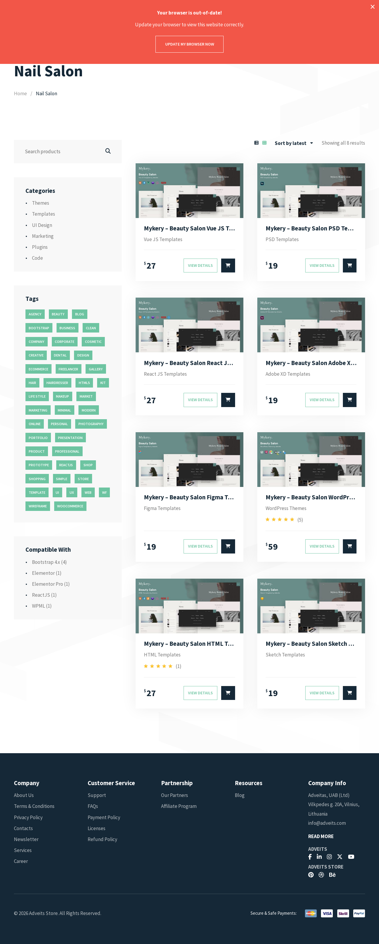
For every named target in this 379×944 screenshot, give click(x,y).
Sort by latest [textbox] (290, 143)
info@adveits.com (327, 823)
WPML (38, 606)
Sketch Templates (285, 654)
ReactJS (41, 595)
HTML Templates (162, 654)
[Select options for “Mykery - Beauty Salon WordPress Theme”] (349, 546)
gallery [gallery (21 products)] (96, 369)
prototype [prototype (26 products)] (39, 465)
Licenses (96, 828)
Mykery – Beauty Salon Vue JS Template (189, 228)
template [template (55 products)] (37, 492)
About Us (24, 795)
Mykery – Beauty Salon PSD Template (311, 228)
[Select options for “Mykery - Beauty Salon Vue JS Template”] (228, 266)
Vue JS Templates (163, 239)
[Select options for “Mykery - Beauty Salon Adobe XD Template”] (349, 400)
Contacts (23, 828)
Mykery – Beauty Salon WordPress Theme (311, 497)
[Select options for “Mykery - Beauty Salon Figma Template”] (228, 546)
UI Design (42, 225)
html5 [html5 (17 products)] (84, 382)
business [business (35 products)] (67, 328)
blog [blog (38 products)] (79, 314)
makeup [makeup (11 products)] (62, 396)
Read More (321, 836)
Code (37, 258)
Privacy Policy (28, 817)
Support (97, 795)
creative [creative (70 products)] (36, 355)
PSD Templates (282, 239)
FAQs (93, 806)
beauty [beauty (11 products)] (58, 314)
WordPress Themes (286, 508)
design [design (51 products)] (83, 355)
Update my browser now (189, 44)
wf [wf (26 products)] (104, 492)
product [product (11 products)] (37, 451)
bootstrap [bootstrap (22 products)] (39, 328)
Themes (40, 203)
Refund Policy (102, 839)
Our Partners (174, 795)
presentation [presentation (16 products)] (70, 437)
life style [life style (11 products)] (37, 396)
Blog (240, 795)
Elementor (43, 573)
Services (23, 850)
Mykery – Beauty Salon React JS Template (189, 363)
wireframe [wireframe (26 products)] (38, 506)
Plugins (40, 247)
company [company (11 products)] (36, 341)
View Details (200, 265)
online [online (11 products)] (35, 424)
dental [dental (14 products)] (60, 355)
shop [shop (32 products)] (88, 465)
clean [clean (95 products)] (91, 328)
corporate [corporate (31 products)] (64, 341)
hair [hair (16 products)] (32, 382)
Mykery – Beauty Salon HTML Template (189, 644)
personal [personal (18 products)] (59, 424)
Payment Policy (104, 817)
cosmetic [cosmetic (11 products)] (93, 341)
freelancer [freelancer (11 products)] (68, 369)
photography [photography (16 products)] (91, 424)
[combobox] (294, 143)
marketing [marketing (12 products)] (38, 410)
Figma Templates (162, 508)
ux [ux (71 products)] (72, 492)
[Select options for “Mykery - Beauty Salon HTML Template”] (228, 693)
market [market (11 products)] (86, 396)
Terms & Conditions (34, 806)
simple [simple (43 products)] (61, 479)
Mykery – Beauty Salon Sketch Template (311, 644)
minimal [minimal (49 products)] (64, 410)
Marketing (43, 236)
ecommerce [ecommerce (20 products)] (38, 369)
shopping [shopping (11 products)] (37, 479)
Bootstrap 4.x (46, 562)
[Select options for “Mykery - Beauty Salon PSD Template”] (349, 266)
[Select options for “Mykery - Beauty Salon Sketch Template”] (349, 693)
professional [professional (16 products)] (67, 451)
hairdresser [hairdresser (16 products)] (57, 382)
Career (21, 861)
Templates (43, 214)
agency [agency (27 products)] (35, 314)
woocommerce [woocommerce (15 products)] (70, 506)
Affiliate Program (179, 806)
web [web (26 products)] (88, 492)
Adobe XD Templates (288, 374)
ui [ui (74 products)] (57, 492)
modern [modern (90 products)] (89, 410)
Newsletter (26, 839)
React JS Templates (165, 374)
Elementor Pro (47, 584)
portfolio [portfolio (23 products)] (38, 437)
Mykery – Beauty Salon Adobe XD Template (311, 363)
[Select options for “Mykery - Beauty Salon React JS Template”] (228, 400)
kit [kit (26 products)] (103, 382)
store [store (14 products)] (83, 479)
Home (20, 93)
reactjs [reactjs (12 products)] (66, 465)
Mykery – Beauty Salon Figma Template (189, 497)
